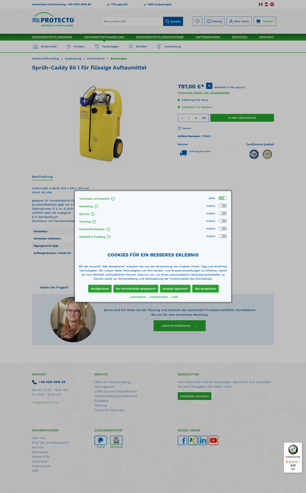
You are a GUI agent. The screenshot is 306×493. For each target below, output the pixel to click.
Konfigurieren (100, 288)
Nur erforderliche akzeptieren (136, 288)
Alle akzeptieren (205, 288)
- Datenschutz (158, 296)
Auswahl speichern (175, 288)
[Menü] (299, 444)
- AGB (174, 296)
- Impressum (137, 296)
